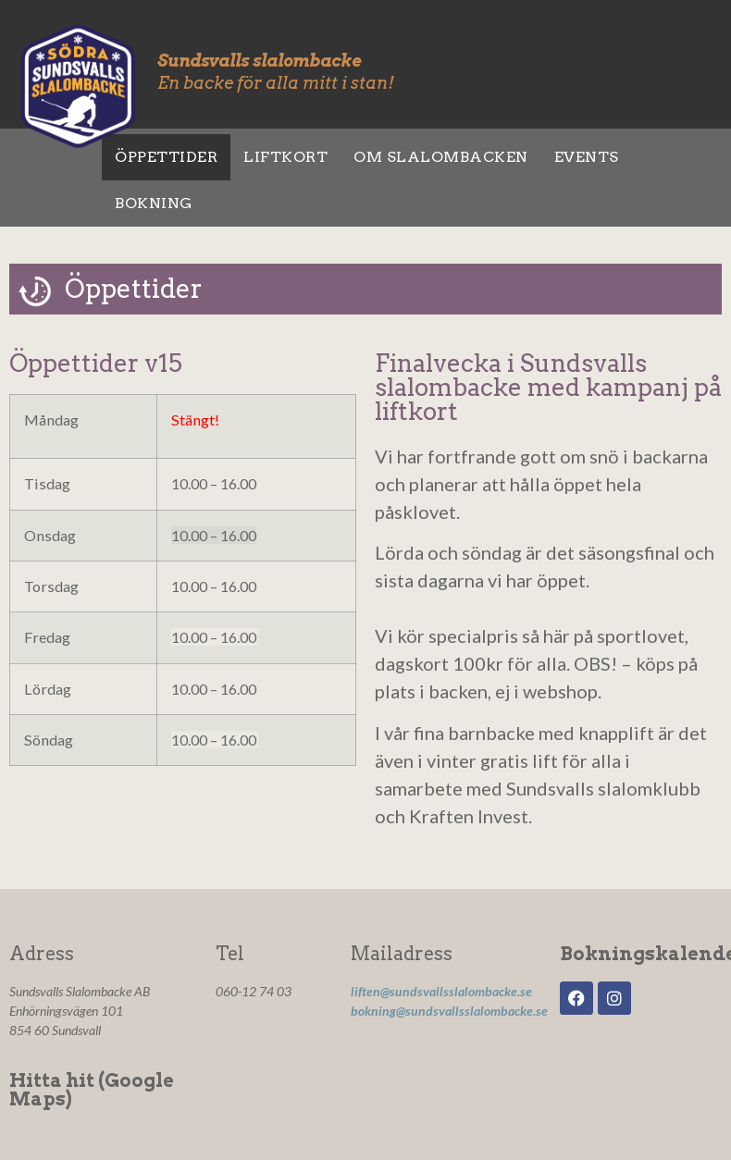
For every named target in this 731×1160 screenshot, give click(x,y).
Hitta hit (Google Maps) (91, 1089)
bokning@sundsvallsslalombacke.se (449, 1010)
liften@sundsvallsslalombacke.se (441, 991)
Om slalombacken (440, 157)
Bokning (153, 203)
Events (586, 157)
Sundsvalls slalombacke (259, 60)
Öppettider (166, 157)
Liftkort (285, 157)
